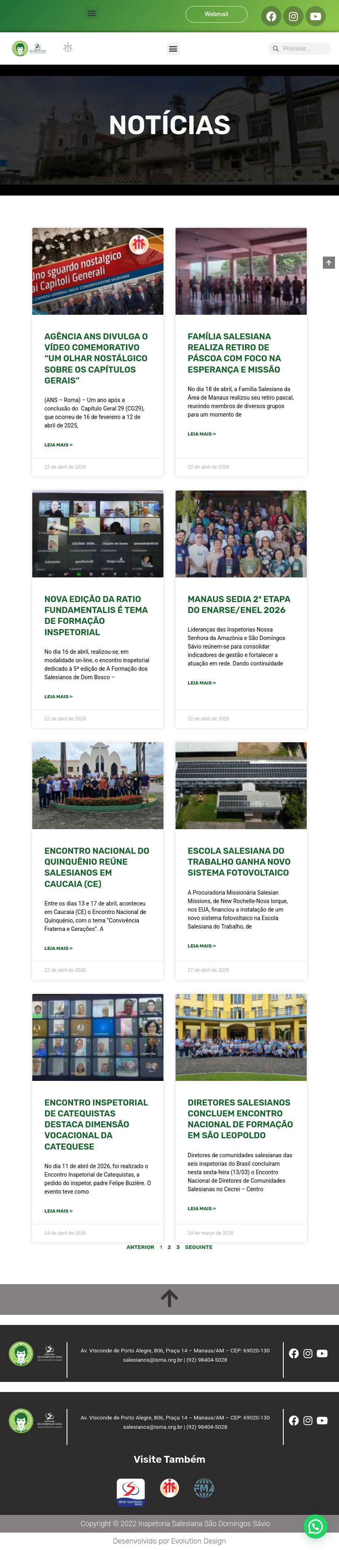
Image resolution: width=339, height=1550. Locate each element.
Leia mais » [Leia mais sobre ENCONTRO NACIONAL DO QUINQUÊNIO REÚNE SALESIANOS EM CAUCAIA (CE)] (58, 948)
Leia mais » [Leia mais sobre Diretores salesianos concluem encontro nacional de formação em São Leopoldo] (202, 1208)
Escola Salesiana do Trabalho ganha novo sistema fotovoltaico (239, 862)
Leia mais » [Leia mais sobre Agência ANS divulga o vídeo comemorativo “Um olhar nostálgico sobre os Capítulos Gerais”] (58, 445)
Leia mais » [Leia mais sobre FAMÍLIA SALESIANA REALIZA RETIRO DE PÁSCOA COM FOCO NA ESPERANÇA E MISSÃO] (202, 434)
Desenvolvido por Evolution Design (169, 1541)
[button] (91, 12)
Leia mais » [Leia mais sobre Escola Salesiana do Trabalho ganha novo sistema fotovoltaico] (202, 946)
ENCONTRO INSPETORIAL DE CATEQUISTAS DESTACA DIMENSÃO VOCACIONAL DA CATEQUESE (96, 1124)
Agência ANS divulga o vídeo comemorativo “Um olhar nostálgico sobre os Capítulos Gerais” (96, 358)
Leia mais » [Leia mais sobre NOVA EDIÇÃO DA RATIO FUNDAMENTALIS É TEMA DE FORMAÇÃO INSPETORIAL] (58, 696)
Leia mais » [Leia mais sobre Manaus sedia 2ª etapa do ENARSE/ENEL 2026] (202, 683)
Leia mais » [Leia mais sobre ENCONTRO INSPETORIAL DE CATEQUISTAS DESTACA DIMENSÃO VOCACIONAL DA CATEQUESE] (58, 1211)
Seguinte (199, 1247)
